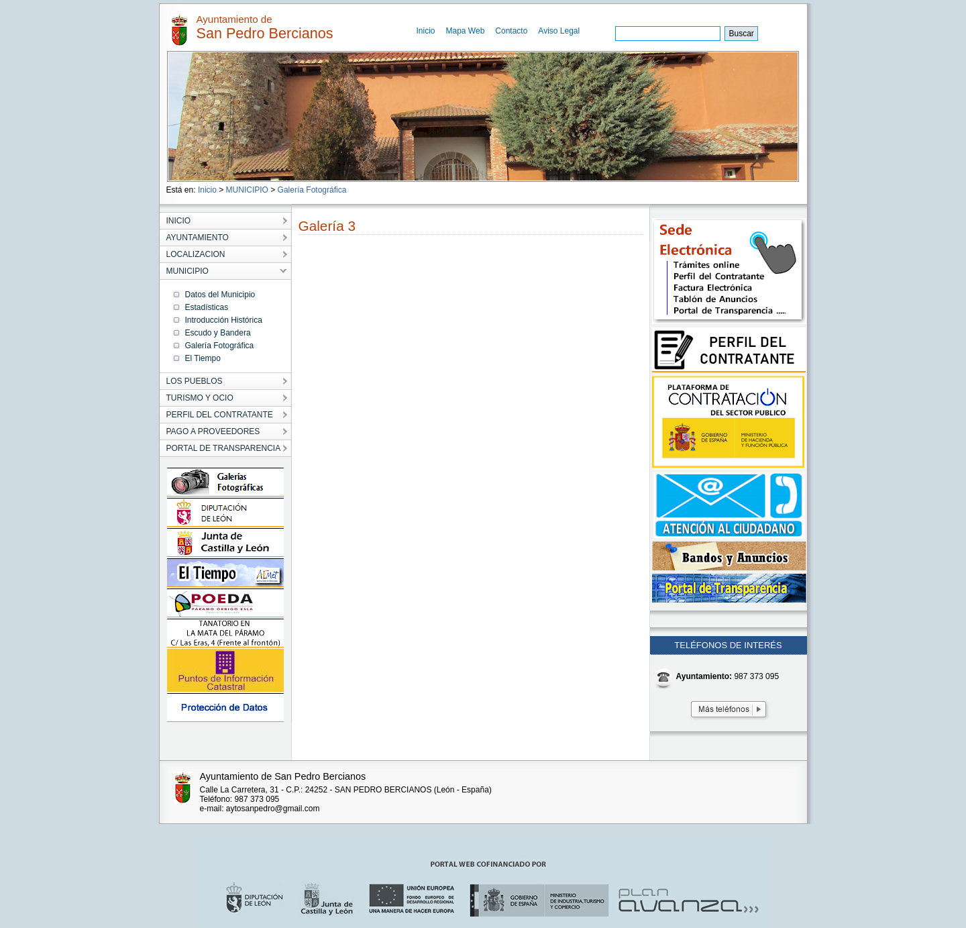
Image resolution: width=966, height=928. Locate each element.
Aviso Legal (559, 31)
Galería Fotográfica (312, 190)
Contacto (511, 31)
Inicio (426, 31)
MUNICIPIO (247, 190)
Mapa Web (465, 31)
